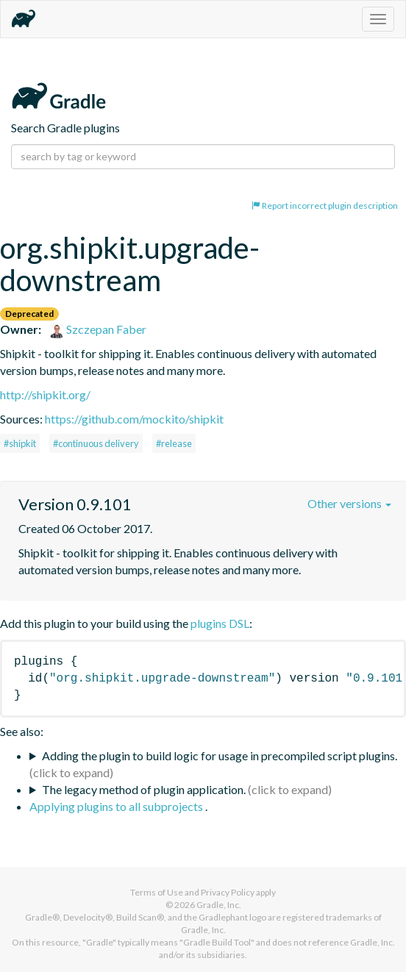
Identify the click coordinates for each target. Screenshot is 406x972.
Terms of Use (156, 892)
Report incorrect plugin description (325, 205)
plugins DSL (219, 623)
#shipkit (20, 443)
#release (174, 443)
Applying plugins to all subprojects (117, 806)
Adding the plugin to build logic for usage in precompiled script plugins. (219, 755)
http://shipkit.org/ (45, 394)
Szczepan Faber (97, 329)
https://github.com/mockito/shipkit (134, 419)
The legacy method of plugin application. (144, 789)
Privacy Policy (227, 892)
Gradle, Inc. (218, 904)
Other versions (349, 503)
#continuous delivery (96, 443)
